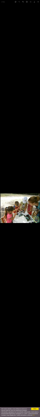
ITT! (34, 415)
